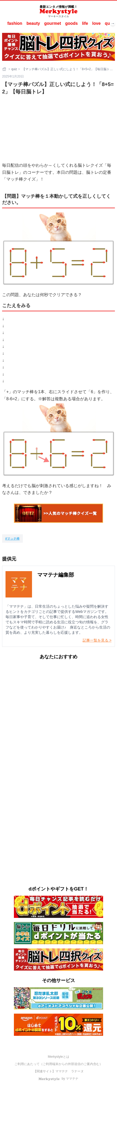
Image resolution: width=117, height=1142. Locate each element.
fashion (14, 23)
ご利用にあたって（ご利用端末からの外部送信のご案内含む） (58, 1064)
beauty (33, 23)
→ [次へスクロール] (113, 23)
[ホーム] (4, 69)
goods (71, 23)
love (96, 23)
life (85, 23)
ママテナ (61, 1071)
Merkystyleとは (58, 1057)
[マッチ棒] (12, 538)
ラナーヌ (77, 1071)
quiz (109, 23)
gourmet (52, 23)
